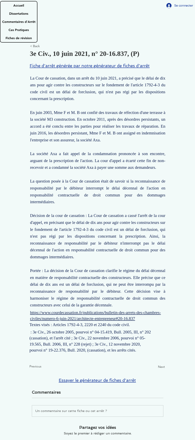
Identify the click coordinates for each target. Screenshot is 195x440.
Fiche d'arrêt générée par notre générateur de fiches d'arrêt (90, 65)
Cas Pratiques (19, 30)
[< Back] (43, 46)
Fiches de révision (19, 38)
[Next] (155, 366)
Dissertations (18, 14)
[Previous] (42, 366)
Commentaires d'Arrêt (18, 22)
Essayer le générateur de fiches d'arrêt (97, 380)
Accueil (18, 5)
